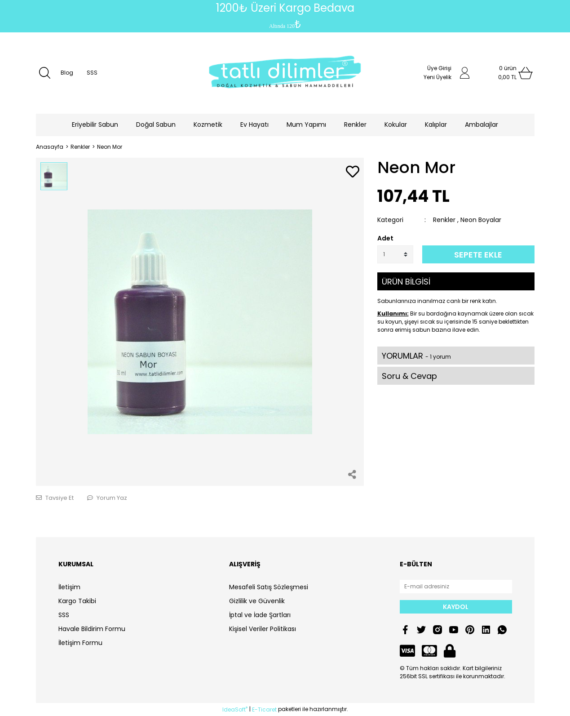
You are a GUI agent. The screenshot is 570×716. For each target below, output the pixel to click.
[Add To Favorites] (352, 172)
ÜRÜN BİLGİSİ (406, 281)
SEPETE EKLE (478, 254)
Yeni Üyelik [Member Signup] (437, 77)
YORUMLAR (416, 355)
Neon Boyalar (480, 219)
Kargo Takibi (77, 600)
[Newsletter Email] (456, 586)
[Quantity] (395, 254)
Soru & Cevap (409, 376)
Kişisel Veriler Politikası (262, 628)
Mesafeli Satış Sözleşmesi (268, 587)
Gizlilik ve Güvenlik (257, 600)
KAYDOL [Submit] (455, 606)
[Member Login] (465, 73)
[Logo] (285, 73)
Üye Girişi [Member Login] (439, 68)
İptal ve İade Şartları (260, 614)
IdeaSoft (234, 709)
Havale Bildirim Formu (91, 628)
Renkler (444, 219)
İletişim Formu (80, 642)
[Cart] (508, 73)
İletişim (69, 587)
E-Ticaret (264, 709)
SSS (92, 72)
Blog (67, 72)
